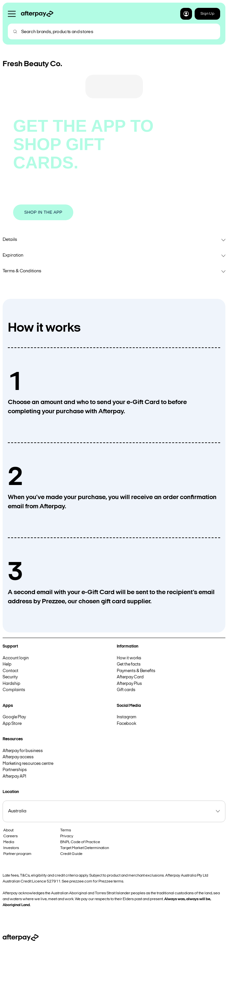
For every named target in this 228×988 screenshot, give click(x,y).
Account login (16, 658)
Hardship (11, 684)
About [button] (8, 830)
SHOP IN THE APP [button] (43, 212)
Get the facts (129, 664)
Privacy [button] (66, 836)
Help (7, 664)
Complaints (14, 690)
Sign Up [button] (207, 14)
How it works (129, 658)
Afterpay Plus (129, 684)
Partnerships (15, 770)
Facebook (126, 724)
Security (10, 677)
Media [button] (8, 842)
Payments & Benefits (136, 671)
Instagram (126, 717)
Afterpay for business (23, 751)
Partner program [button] (17, 854)
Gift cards (126, 690)
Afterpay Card (130, 677)
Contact (10, 671)
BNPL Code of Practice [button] (80, 842)
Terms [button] (65, 830)
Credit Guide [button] (71, 854)
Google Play (14, 717)
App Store (12, 724)
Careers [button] (10, 836)
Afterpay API (14, 776)
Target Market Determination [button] (84, 848)
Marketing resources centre (28, 764)
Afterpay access (18, 757)
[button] (186, 14)
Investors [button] (11, 848)
